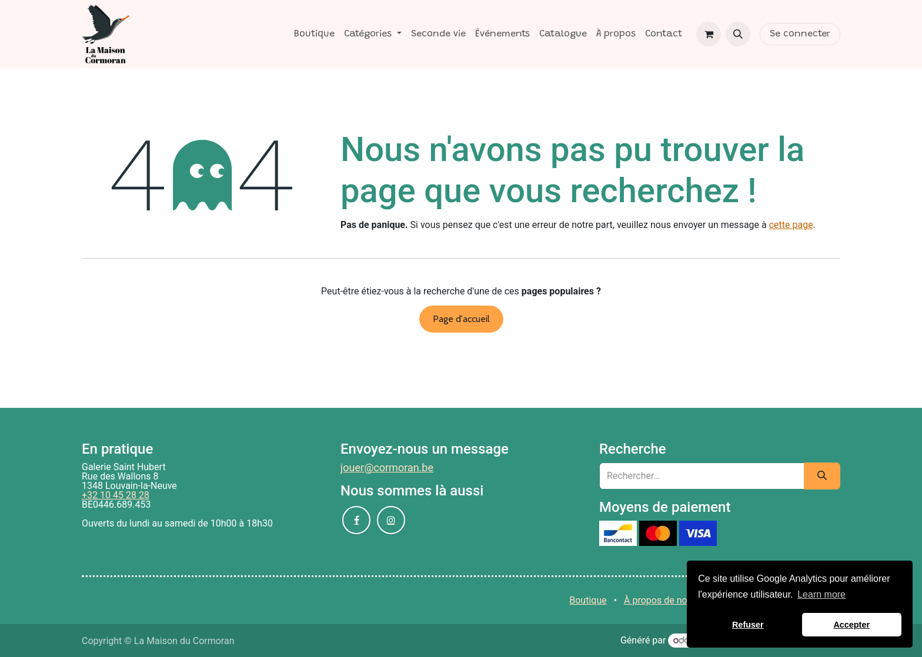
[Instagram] (391, 520)
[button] (738, 34)
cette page (791, 224)
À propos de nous (660, 600)
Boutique (587, 600)
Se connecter (800, 34)
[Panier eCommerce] (708, 34)
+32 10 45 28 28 (115, 495)
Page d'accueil (461, 318)
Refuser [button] (748, 624)
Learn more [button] (821, 594)
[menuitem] (314, 34)
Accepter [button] (851, 624)
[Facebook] (356, 520)
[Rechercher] (822, 476)
